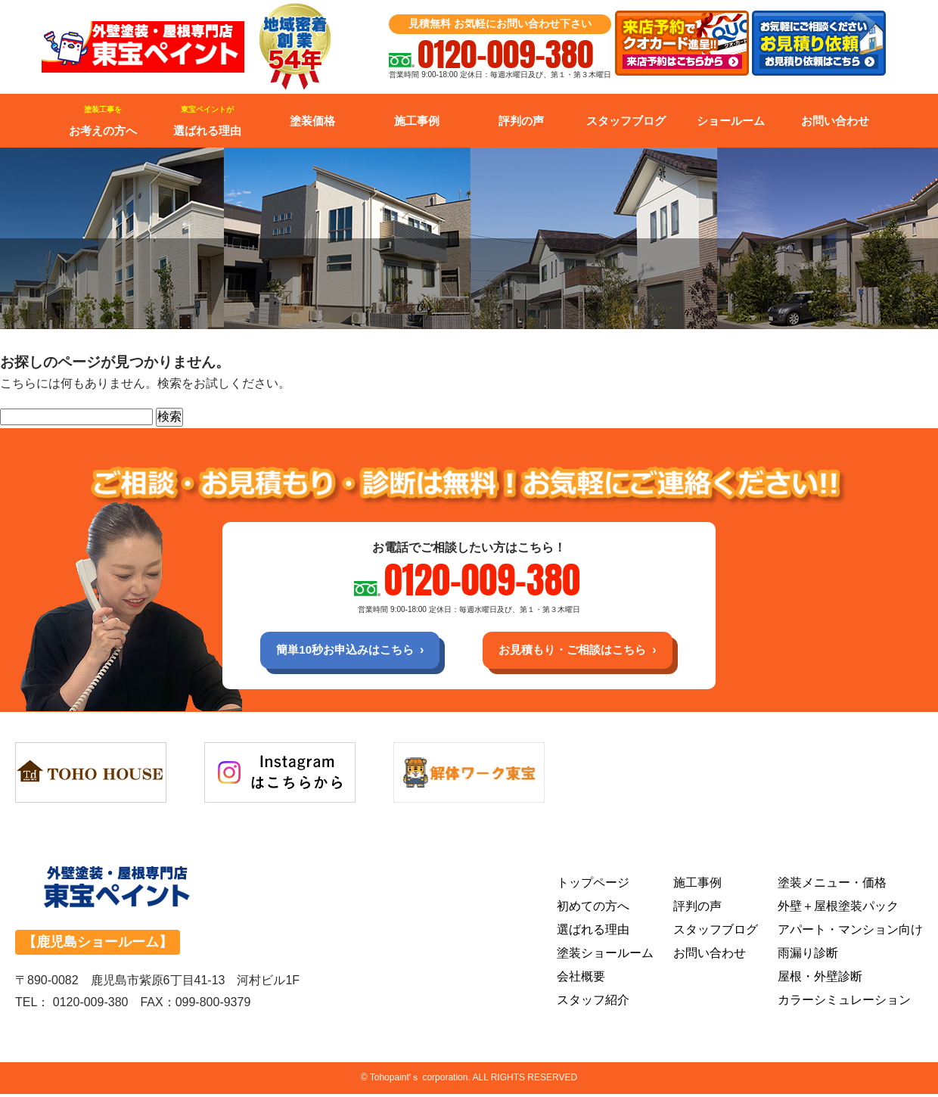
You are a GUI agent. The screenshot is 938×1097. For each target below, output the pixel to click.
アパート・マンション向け (850, 932)
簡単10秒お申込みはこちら (338, 651)
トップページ (593, 885)
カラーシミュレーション (844, 1002)
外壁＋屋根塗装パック (838, 909)
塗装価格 (312, 120)
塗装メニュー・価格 (832, 885)
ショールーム (731, 120)
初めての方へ (593, 909)
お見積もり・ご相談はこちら (579, 651)
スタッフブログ (626, 120)
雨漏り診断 (808, 955)
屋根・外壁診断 (820, 979)
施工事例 (416, 120)
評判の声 (521, 120)
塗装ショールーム (605, 955)
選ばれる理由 (207, 121)
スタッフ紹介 (593, 1002)
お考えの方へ (103, 121)
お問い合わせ (835, 120)
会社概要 (581, 979)
